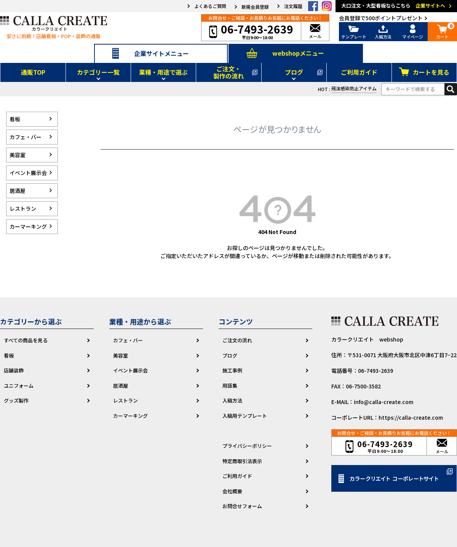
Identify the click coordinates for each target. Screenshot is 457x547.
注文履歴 (293, 6)
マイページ (413, 32)
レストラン (125, 400)
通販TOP (33, 72)
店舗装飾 (14, 370)
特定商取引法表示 (242, 461)
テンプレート (354, 32)
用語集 (229, 385)
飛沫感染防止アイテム (354, 88)
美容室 (120, 355)
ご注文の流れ (237, 340)
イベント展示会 (130, 370)
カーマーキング (130, 415)
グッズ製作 (16, 400)
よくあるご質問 (210, 6)
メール (315, 32)
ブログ (294, 72)
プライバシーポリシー (247, 445)
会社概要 (232, 491)
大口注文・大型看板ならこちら (397, 6)
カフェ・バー (128, 340)
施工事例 (232, 370)
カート (442, 32)
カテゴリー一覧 (98, 72)
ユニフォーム (19, 385)
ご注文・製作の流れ (228, 72)
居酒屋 (120, 385)
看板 (9, 355)
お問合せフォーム (242, 506)
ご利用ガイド (359, 72)
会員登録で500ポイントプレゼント (381, 18)
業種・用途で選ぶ (163, 72)
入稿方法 (383, 32)
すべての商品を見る (26, 340)
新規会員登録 (255, 7)
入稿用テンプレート (244, 415)
